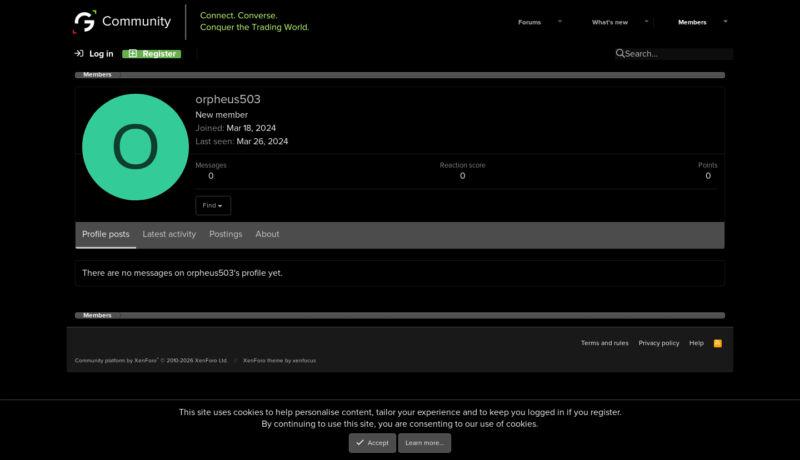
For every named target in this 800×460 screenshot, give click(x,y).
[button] (560, 22)
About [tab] (267, 234)
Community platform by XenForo (151, 360)
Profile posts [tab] (105, 234)
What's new (610, 22)
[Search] (190, 54)
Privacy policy (659, 343)
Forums (529, 22)
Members (692, 22)
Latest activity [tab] (169, 234)
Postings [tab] (225, 234)
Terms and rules (605, 343)
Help (696, 343)
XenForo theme (263, 360)
